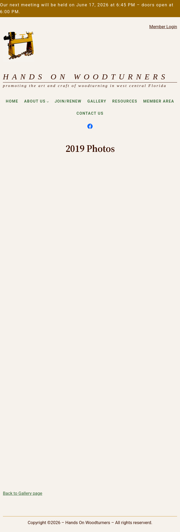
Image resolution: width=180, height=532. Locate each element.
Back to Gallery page (22, 493)
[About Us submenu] (48, 101)
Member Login (163, 26)
